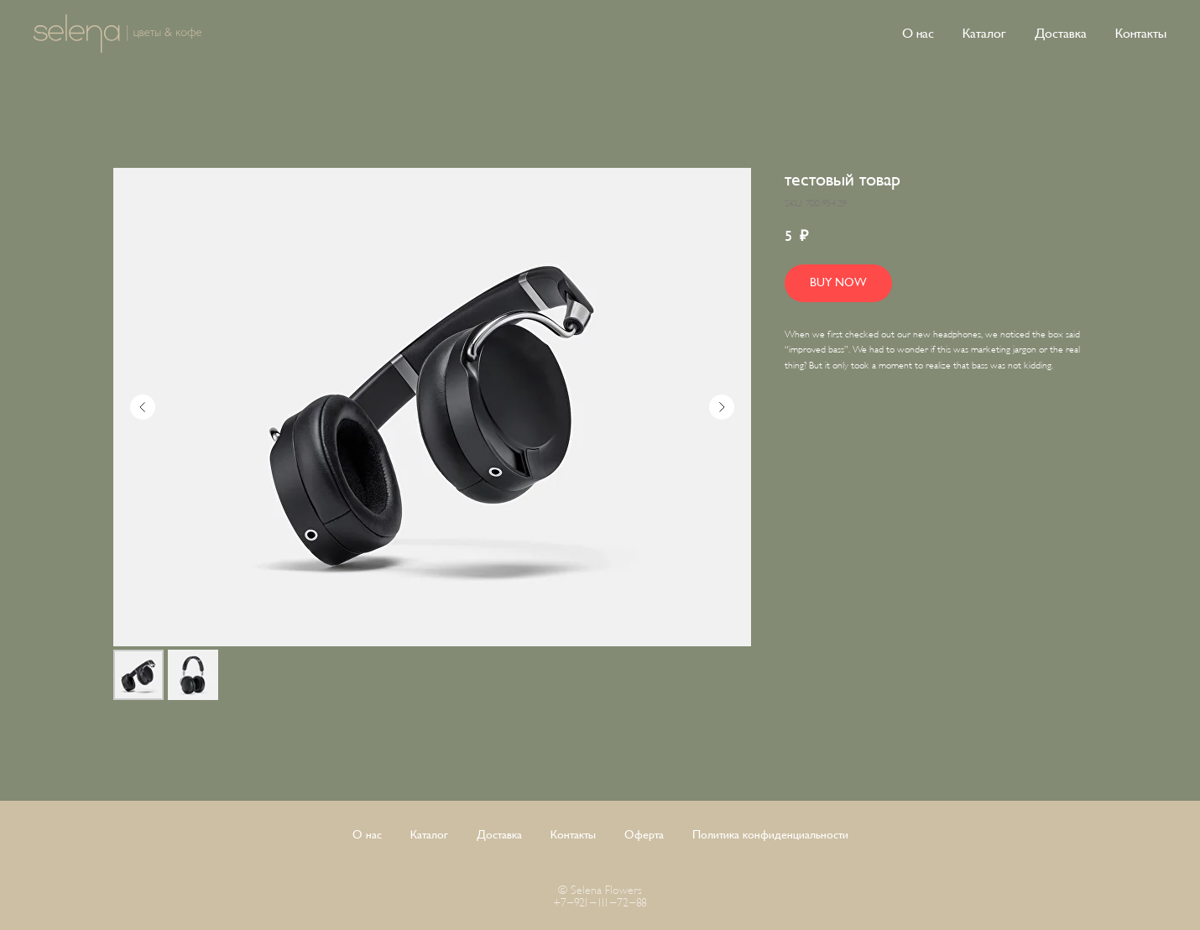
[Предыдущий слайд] (142, 407)
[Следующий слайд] (721, 407)
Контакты (1140, 33)
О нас (918, 33)
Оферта (644, 834)
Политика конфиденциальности (770, 834)
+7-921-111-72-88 (600, 902)
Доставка (1061, 33)
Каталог (984, 33)
